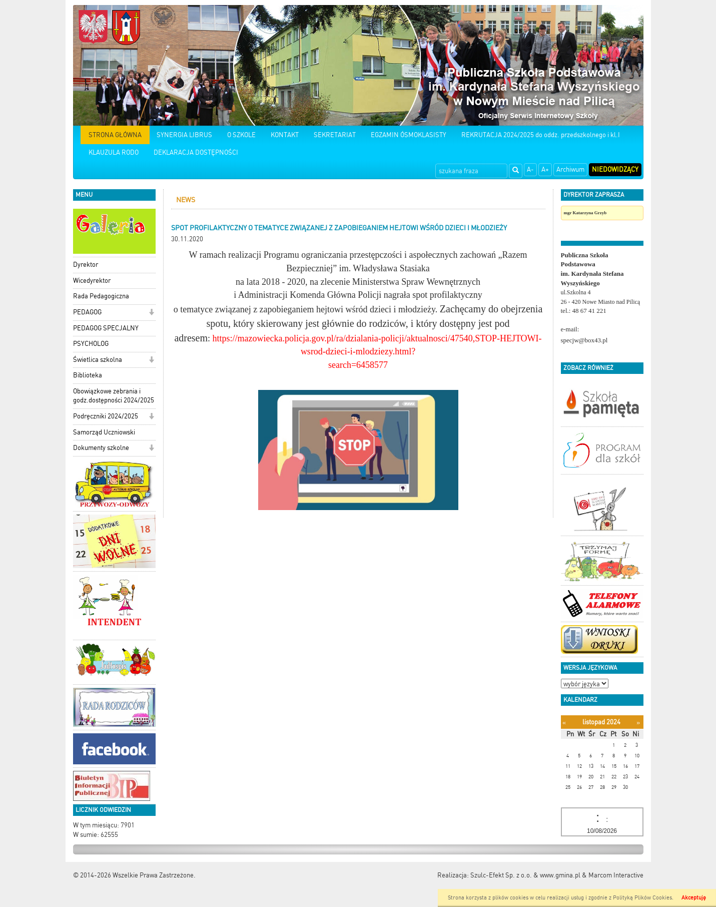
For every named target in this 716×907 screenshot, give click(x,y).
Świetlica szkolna (97, 359)
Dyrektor (85, 264)
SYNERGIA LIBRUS (184, 135)
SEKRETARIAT (335, 135)
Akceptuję (693, 897)
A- (530, 169)
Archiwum (570, 169)
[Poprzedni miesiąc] (564, 722)
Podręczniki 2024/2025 (105, 416)
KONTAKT (285, 135)
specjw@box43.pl (584, 340)
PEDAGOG (87, 312)
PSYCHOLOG (91, 343)
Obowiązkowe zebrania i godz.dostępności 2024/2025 (113, 395)
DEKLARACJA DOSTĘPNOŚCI (196, 152)
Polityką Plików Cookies (642, 897)
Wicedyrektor (92, 280)
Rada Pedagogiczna (101, 296)
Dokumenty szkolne (101, 447)
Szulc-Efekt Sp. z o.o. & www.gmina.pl (525, 875)
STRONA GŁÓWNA (115, 135)
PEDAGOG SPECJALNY (106, 328)
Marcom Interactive (615, 875)
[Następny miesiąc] (638, 722)
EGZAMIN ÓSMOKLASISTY (408, 135)
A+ (545, 169)
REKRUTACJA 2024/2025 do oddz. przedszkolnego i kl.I (540, 135)
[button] (151, 313)
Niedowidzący (615, 169)
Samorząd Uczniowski (104, 432)
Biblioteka (87, 375)
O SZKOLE (241, 135)
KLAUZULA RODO (114, 152)
